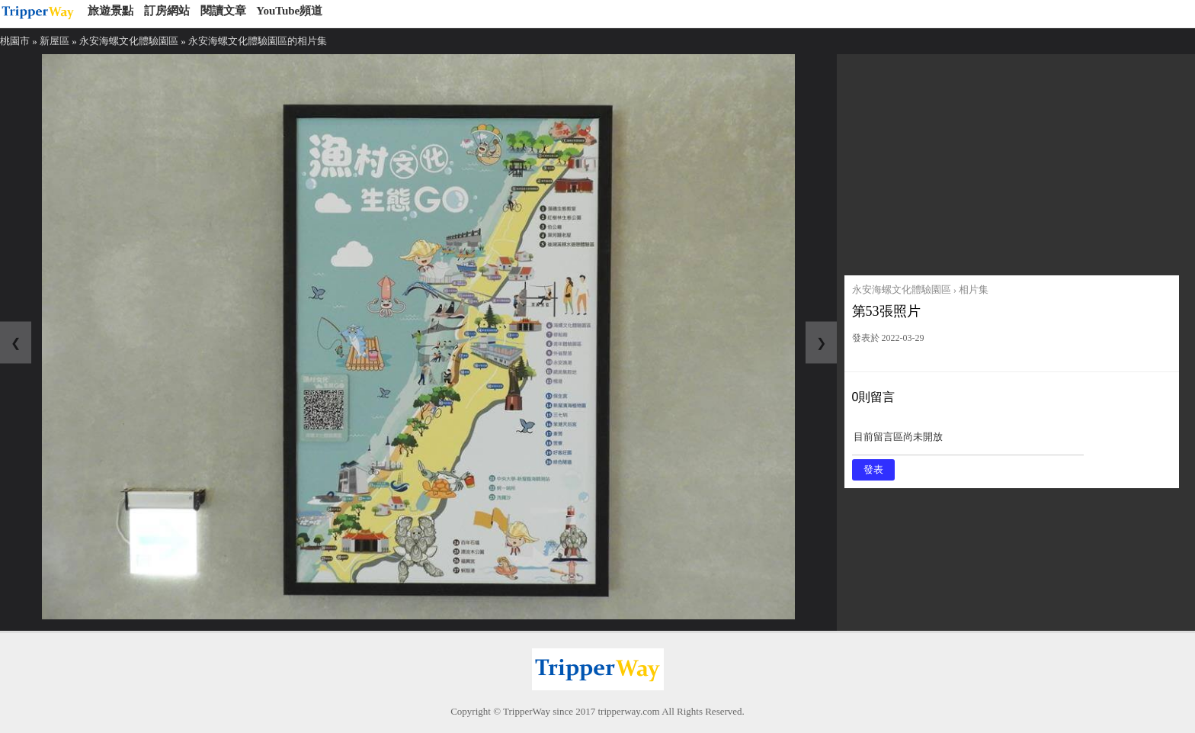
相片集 (973, 289)
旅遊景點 (110, 11)
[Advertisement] (1011, 161)
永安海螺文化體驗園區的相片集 (257, 41)
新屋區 (54, 41)
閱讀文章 (223, 11)
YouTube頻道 (289, 11)
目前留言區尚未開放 (968, 442)
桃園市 (15, 41)
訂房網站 (167, 11)
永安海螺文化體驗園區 (128, 41)
